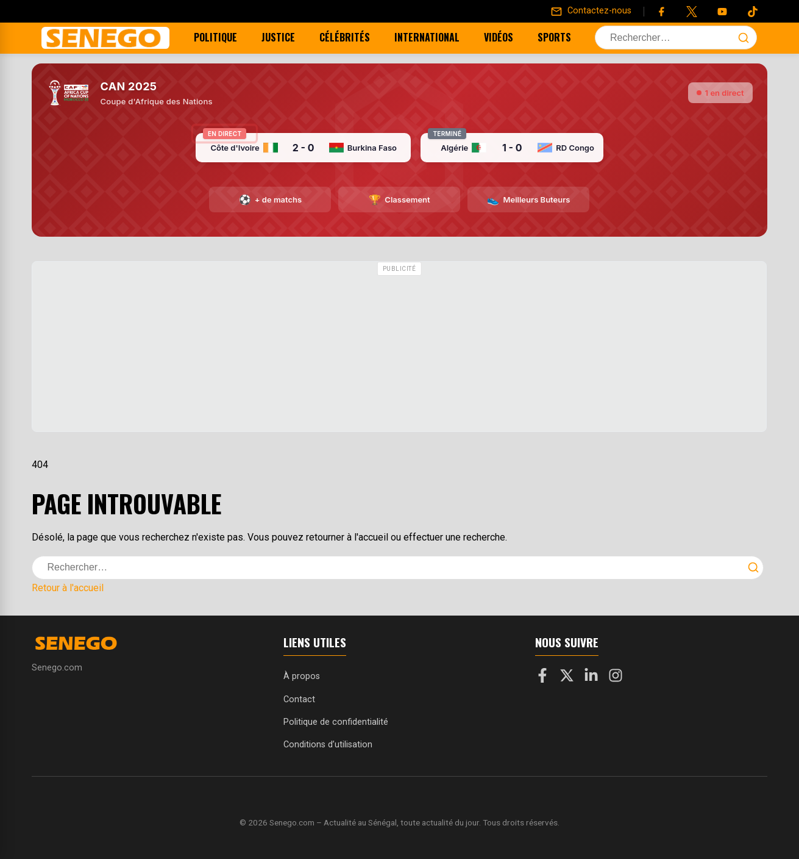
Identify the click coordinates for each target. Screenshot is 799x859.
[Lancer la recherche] (744, 38)
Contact (299, 699)
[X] (566, 677)
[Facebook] (661, 11)
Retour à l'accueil (68, 588)
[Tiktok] (752, 11)
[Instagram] (615, 677)
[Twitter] (691, 11)
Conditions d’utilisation (327, 744)
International (434, 37)
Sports (562, 37)
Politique (223, 37)
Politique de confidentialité (335, 722)
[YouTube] (722, 11)
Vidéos (506, 37)
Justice (286, 37)
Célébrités (352, 37)
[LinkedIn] (591, 677)
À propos (301, 676)
